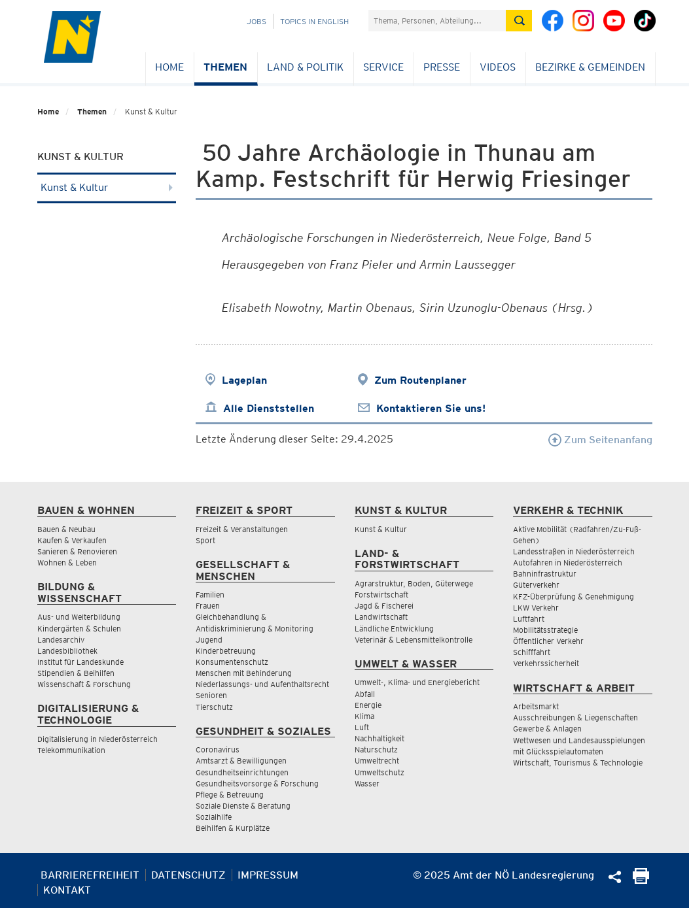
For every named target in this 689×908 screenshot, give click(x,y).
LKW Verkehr (536, 608)
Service (383, 67)
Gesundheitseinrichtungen (242, 772)
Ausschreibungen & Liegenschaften (575, 717)
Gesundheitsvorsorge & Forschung (257, 783)
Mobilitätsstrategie (545, 630)
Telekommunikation (71, 750)
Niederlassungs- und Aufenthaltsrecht (262, 684)
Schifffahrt (531, 652)
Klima (364, 716)
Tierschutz (214, 707)
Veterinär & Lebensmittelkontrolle (413, 640)
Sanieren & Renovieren (77, 551)
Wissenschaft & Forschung (84, 684)
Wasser (367, 783)
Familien (210, 594)
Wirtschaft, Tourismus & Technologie (578, 762)
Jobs (256, 21)
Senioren (211, 695)
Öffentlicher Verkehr (548, 641)
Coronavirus (217, 749)
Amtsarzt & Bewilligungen (241, 760)
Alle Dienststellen (268, 408)
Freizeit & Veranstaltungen (242, 529)
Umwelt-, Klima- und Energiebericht (417, 682)
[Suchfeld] (437, 20)
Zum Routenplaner (420, 380)
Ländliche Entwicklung (394, 628)
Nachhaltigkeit (379, 738)
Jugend (209, 640)
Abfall (365, 694)
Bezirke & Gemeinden (590, 67)
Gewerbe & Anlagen (547, 728)
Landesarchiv (60, 640)
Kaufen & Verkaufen (72, 540)
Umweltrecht (377, 760)
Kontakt (67, 890)
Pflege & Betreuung (230, 794)
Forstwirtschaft (381, 594)
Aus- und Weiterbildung (78, 617)
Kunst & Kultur (107, 187)
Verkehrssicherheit (546, 663)
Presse (441, 67)
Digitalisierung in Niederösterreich (97, 739)
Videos (498, 67)
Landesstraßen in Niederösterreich (574, 551)
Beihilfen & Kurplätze (233, 828)
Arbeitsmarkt (536, 706)
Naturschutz (376, 749)
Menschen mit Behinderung (244, 673)
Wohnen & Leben (67, 562)
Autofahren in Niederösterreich (567, 562)
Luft (362, 727)
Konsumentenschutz (232, 662)
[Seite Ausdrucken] (640, 880)
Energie (368, 705)
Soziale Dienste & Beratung (243, 806)
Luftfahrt (528, 619)
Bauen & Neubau (66, 529)
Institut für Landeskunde (80, 662)
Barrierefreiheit (90, 875)
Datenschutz (188, 875)
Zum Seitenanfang (600, 439)
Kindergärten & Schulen (79, 628)
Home (169, 67)
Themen (225, 67)
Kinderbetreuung (226, 651)
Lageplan (244, 380)
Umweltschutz (379, 772)
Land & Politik (305, 67)
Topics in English (314, 21)
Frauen (208, 606)
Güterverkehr (536, 585)
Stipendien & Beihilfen (76, 673)
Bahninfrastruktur (544, 574)
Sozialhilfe (214, 817)
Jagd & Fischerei (384, 606)
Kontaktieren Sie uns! (431, 408)
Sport (205, 540)
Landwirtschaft (381, 617)
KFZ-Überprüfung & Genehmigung (573, 596)
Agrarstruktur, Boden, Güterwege (414, 583)
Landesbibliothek (67, 651)
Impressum (268, 875)
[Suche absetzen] (519, 20)
